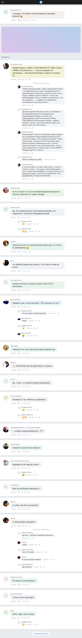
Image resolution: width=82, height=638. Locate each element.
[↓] (32, 20)
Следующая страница (41, 633)
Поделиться (35, 20)
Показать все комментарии (41, 83)
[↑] (29, 20)
